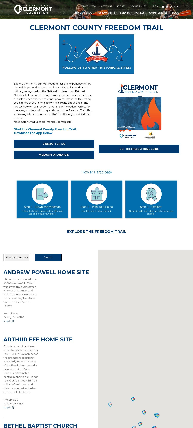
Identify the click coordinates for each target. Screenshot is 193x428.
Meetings (106, 6)
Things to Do (82, 12)
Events (125, 12)
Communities (158, 12)
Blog (175, 12)
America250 (89, 6)
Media (155, 6)
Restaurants (106, 12)
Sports (121, 6)
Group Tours (138, 6)
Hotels (139, 12)
